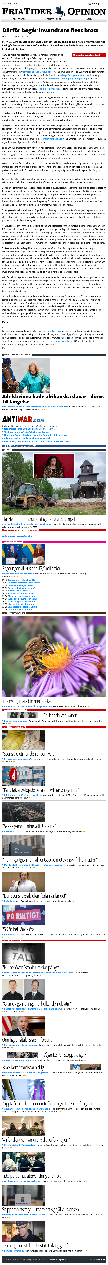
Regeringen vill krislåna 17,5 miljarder (31, 568)
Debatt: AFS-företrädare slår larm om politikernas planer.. (32, 1009)
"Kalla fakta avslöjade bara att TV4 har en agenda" (40, 789)
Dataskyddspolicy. (58, 1259)
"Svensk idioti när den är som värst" (29, 753)
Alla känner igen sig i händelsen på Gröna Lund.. (27, 1108)
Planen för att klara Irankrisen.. (19, 573)
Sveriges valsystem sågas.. (17, 759)
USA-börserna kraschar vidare (22, 606)
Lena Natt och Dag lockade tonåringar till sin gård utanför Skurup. (36, 406)
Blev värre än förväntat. (15, 721)
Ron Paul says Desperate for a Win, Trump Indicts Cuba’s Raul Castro (37, 441)
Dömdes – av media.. (14, 1250)
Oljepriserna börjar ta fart (20, 585)
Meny (89, 19)
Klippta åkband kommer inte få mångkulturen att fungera (47, 1103)
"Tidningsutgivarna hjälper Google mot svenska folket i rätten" (50, 859)
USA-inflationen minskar (20, 609)
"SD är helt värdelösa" (19, 929)
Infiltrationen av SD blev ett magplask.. (23, 795)
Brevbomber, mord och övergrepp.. (21, 1045)
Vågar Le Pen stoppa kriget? (65, 1054)
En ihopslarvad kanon (60, 715)
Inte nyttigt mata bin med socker (27, 701)
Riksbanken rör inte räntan (21, 593)
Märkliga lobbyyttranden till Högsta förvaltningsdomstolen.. (33, 865)
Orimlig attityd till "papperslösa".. (20, 1145)
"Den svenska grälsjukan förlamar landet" (34, 895)
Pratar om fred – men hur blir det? (21, 1060)
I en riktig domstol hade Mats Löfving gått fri (35, 1245)
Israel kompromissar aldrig (23, 1067)
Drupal (101, 1259)
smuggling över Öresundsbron (39, 71)
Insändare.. (9, 831)
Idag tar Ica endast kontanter (22, 604)
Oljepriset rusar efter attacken (22, 596)
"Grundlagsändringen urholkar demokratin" (37, 1003)
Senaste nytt (54, 19)
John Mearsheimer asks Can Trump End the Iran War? (30, 428)
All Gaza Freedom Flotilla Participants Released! (27, 438)
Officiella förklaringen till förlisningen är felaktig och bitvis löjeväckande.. (40, 972)
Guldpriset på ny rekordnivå (21, 588)
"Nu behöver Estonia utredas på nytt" (31, 967)
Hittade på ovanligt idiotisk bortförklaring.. (25, 1214)
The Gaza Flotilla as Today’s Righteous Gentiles (26, 432)
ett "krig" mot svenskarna (59, 341)
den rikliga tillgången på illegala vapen (69, 78)
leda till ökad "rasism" (49, 88)
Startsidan (19, 19)
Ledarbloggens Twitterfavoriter (17, 536)
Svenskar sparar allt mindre (21, 601)
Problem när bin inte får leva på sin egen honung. (28, 706)
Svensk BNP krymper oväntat (22, 598)
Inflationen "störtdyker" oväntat (24, 582)
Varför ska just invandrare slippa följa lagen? (35, 1139)
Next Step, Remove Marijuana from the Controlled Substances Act (36, 435)
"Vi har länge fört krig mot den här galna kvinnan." (29, 524)
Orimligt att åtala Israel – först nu (27, 1039)
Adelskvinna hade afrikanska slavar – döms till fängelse (52, 399)
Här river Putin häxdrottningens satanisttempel (38, 518)
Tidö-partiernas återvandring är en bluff (32, 1175)
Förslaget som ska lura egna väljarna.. (22, 1181)
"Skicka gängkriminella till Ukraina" (29, 825)
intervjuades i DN (52, 138)
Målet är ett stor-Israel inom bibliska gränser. (26, 1072)
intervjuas (55, 330)
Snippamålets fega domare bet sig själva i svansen (40, 1209)
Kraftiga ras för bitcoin (19, 590)
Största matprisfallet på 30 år (22, 580)
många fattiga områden (72, 75)
